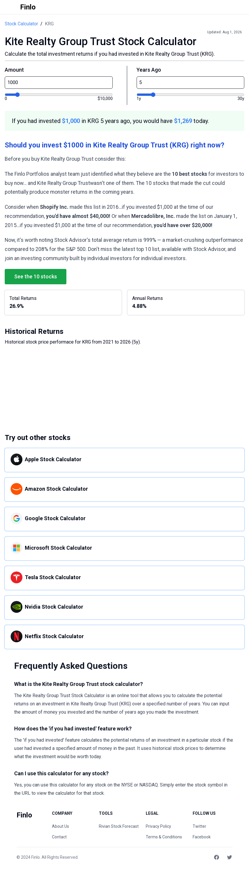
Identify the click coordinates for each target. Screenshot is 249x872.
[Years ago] (191, 94)
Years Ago (149, 70)
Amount (14, 70)
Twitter (199, 826)
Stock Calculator (21, 24)
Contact (59, 837)
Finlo (35, 857)
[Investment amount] (59, 94)
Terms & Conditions (164, 837)
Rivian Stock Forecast (119, 826)
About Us (60, 826)
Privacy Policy (158, 826)
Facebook (202, 837)
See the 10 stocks (35, 276)
